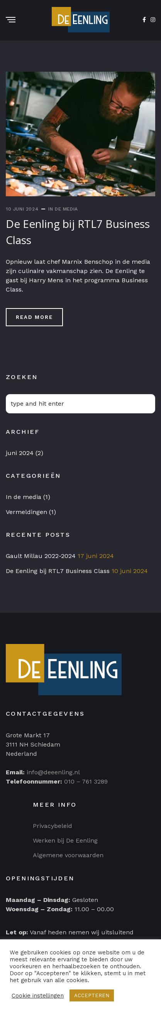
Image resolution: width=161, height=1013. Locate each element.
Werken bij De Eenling (65, 840)
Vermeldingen (26, 512)
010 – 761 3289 (86, 781)
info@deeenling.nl (53, 772)
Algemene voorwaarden (68, 855)
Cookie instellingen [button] (38, 995)
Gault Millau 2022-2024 (41, 556)
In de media (63, 209)
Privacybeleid (52, 825)
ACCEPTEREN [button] (91, 995)
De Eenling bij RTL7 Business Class (58, 571)
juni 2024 (20, 453)
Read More (34, 317)
